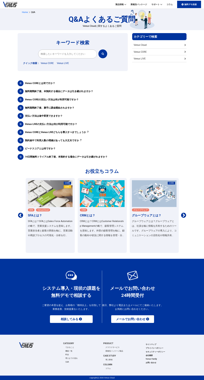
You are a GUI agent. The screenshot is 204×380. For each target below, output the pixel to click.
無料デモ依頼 (190, 4)
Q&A (67, 362)
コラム (170, 4)
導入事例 (109, 360)
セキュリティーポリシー (155, 352)
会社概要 (149, 355)
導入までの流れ (71, 358)
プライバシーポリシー (154, 348)
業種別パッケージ (139, 4)
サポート (155, 4)
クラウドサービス (112, 347)
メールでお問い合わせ (130, 319)
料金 (67, 355)
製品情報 (119, 4)
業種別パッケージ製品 (114, 351)
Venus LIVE (140, 58)
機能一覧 (68, 351)
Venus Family (151, 359)
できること (69, 347)
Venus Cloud (140, 45)
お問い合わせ (151, 363)
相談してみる (69, 319)
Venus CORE (140, 51)
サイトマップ (151, 344)
